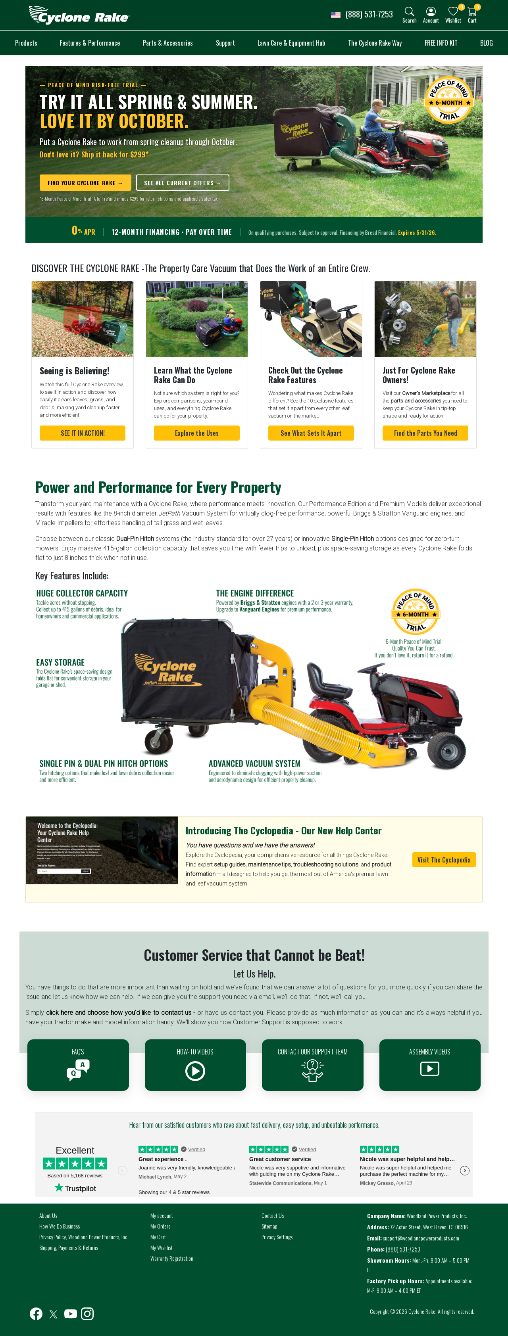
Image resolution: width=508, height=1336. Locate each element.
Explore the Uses (197, 433)
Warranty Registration (171, 1258)
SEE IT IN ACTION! (83, 433)
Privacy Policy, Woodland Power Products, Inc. (84, 1236)
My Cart (158, 1236)
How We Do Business (59, 1226)
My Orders (160, 1226)
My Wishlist (161, 1247)
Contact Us (273, 1215)
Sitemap (269, 1226)
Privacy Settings (277, 1236)
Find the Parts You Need (425, 433)
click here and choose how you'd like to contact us (118, 1012)
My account (161, 1215)
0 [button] (461, 7)
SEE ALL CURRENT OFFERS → (182, 182)
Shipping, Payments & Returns (68, 1247)
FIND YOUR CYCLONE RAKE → (85, 182)
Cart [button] (472, 20)
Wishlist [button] (453, 20)
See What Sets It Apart (311, 433)
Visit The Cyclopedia (444, 859)
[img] (409, 11)
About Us (48, 1215)
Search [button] (409, 20)
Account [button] (431, 20)
